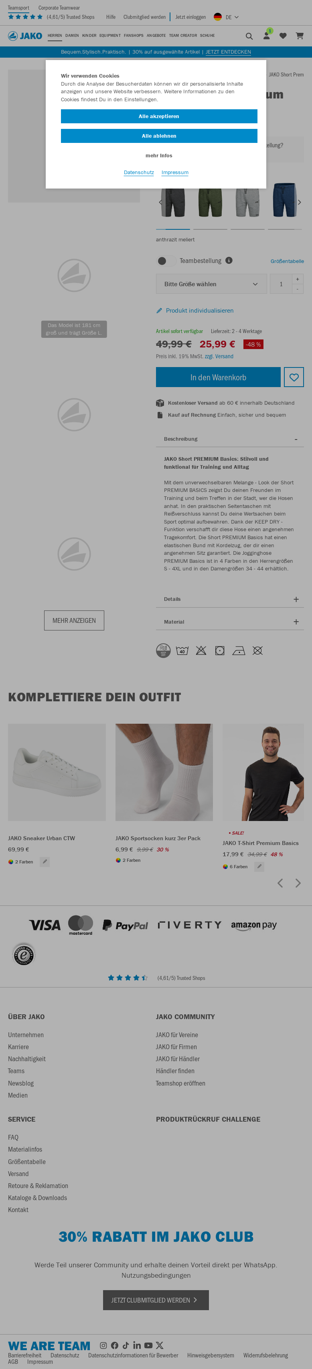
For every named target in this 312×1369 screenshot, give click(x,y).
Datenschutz (139, 172)
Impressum (175, 172)
